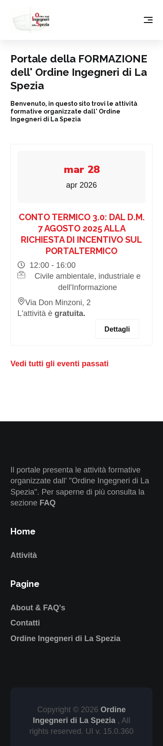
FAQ (48, 502)
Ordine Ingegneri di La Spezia (65, 638)
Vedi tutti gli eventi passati (59, 363)
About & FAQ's (37, 607)
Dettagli (117, 329)
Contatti (25, 623)
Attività (23, 555)
